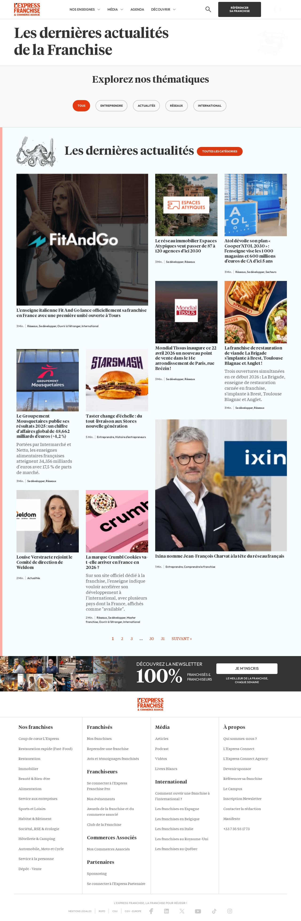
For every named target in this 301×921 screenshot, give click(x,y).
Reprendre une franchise (108, 749)
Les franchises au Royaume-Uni (181, 839)
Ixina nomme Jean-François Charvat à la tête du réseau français (219, 556)
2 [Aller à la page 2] (122, 639)
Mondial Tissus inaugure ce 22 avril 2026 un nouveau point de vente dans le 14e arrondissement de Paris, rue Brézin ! (185, 358)
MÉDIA (112, 9)
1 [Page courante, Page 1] (113, 639)
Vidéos (161, 759)
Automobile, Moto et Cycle (41, 849)
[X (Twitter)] (182, 911)
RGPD (102, 911)
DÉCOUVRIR (160, 9)
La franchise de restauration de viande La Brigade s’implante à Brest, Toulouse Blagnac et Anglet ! (254, 356)
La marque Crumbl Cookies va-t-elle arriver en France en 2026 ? (117, 562)
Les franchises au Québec (176, 849)
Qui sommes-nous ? (240, 739)
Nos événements (101, 799)
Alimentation (30, 789)
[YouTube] (198, 911)
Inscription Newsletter (242, 799)
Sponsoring (97, 874)
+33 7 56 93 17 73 (236, 829)
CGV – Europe (133, 911)
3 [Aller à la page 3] (132, 639)
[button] (81, 105)
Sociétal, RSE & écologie (39, 829)
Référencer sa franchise (240, 9)
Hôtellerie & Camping (37, 839)
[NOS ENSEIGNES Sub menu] (98, 9)
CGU (115, 911)
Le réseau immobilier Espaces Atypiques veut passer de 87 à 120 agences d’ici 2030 (186, 246)
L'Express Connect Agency (245, 759)
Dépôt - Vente (30, 869)
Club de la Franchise (104, 825)
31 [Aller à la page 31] (163, 639)
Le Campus (232, 789)
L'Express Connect (238, 749)
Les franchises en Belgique (177, 819)
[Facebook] (151, 911)
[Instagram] (230, 911)
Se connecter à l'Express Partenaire (116, 884)
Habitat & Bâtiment (35, 819)
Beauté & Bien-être (34, 779)
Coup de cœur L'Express (39, 739)
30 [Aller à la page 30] (151, 639)
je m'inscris (247, 668)
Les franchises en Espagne (177, 809)
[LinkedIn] (166, 911)
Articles (161, 739)
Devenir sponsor (237, 769)
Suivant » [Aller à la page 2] (182, 639)
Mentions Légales (79, 911)
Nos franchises (99, 739)
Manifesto (231, 819)
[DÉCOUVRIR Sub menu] (174, 9)
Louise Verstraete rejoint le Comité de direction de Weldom (44, 562)
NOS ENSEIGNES (82, 9)
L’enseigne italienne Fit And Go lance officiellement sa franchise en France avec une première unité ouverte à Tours (81, 313)
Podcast (162, 749)
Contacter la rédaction (242, 809)
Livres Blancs (166, 769)
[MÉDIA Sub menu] (121, 9)
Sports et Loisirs (32, 809)
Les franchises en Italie (174, 829)
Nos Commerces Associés (108, 849)
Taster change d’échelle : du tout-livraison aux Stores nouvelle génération (114, 421)
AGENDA (137, 9)
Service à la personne (36, 859)
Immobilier (28, 769)
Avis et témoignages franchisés (113, 759)
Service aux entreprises (38, 799)
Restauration (29, 759)
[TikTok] (214, 911)
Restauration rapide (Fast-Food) (45, 749)
